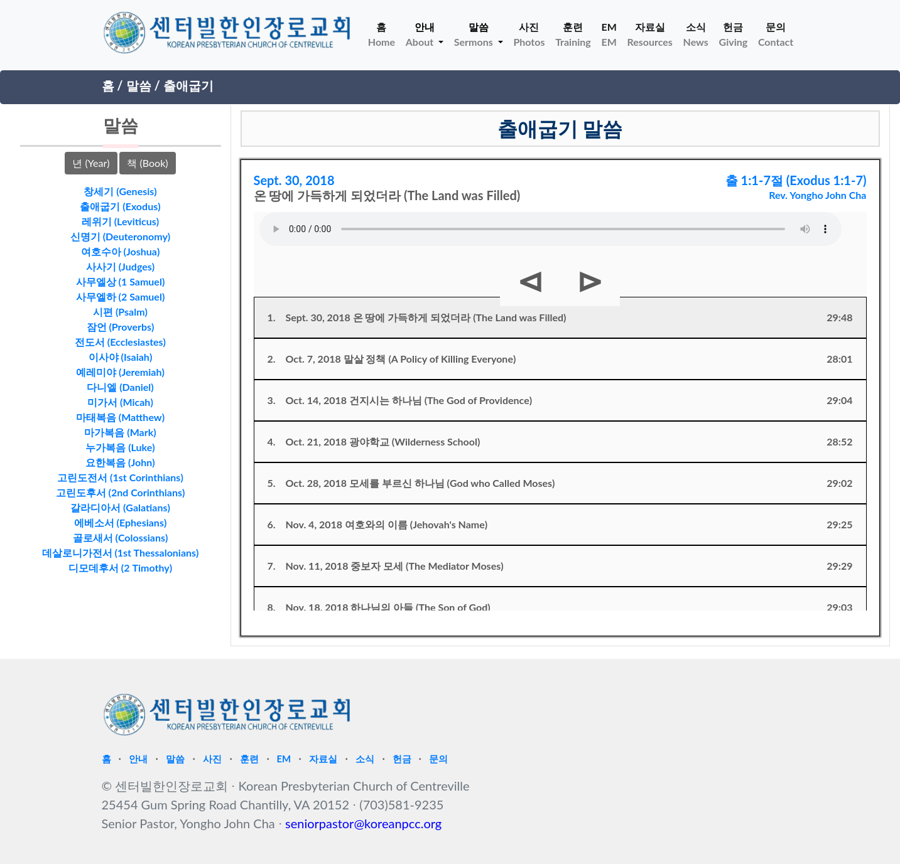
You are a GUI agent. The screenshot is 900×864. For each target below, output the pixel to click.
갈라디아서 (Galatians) (120, 507)
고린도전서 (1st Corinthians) (120, 477)
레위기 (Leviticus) (120, 221)
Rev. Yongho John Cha (817, 195)
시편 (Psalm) (120, 311)
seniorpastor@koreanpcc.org (363, 823)
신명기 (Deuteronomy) (120, 236)
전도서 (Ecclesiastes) (120, 342)
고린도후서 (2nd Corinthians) (120, 492)
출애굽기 (188, 85)
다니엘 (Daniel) (120, 387)
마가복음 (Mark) (120, 432)
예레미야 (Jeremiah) (120, 372)
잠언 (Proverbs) (121, 327)
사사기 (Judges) (120, 266)
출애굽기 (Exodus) (120, 206)
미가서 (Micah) (120, 402)
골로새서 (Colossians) (120, 537)
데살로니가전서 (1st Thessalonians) (120, 552)
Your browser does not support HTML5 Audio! (550, 229)
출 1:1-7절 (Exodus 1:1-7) (796, 180)
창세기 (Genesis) (120, 191)
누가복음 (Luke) (120, 447)
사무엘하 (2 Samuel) (120, 296)
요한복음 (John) (120, 462)
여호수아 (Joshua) (120, 251)
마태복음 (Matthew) (120, 417)
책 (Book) (147, 163)
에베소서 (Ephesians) (120, 522)
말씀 (138, 85)
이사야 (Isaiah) (121, 357)
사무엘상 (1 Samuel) (120, 281)
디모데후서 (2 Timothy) (120, 567)
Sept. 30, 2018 (294, 180)
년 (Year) (90, 163)
